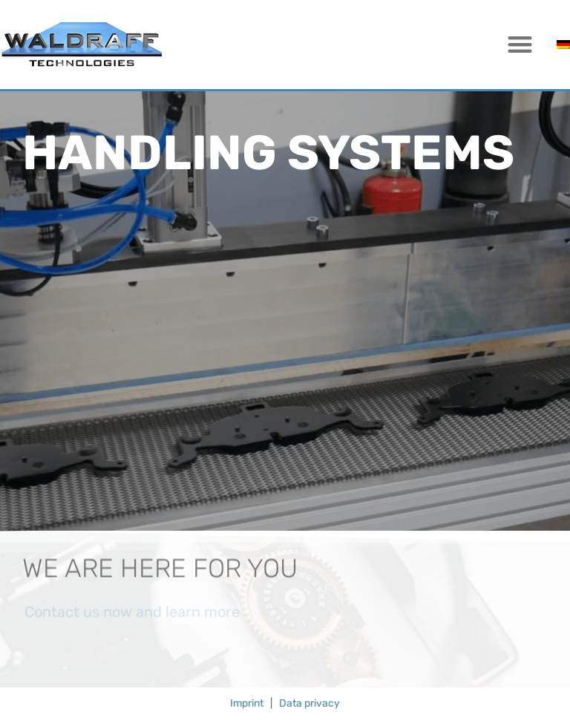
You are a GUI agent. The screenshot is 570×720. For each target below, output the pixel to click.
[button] (520, 45)
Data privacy (309, 703)
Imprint (246, 703)
